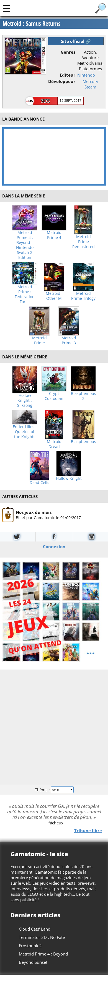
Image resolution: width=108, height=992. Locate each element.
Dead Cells (39, 482)
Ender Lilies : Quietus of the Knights (25, 431)
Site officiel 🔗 (76, 41)
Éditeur (67, 75)
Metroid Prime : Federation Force (25, 294)
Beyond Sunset (33, 962)
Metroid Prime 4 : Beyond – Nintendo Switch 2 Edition (25, 245)
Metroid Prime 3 (68, 340)
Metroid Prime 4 (54, 235)
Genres (68, 52)
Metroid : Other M (54, 296)
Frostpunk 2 (30, 945)
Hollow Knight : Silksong (24, 400)
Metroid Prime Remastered (83, 241)
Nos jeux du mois (33, 512)
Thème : (54, 789)
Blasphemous (83, 441)
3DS (45, 100)
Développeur (61, 81)
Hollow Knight (69, 478)
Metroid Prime (39, 340)
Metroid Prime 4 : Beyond (43, 954)
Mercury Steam (90, 84)
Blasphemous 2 (83, 396)
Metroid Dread (54, 444)
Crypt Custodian (54, 396)
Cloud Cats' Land (34, 929)
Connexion (54, 546)
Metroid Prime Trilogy (83, 296)
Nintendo (86, 75)
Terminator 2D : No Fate (42, 937)
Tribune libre (88, 830)
